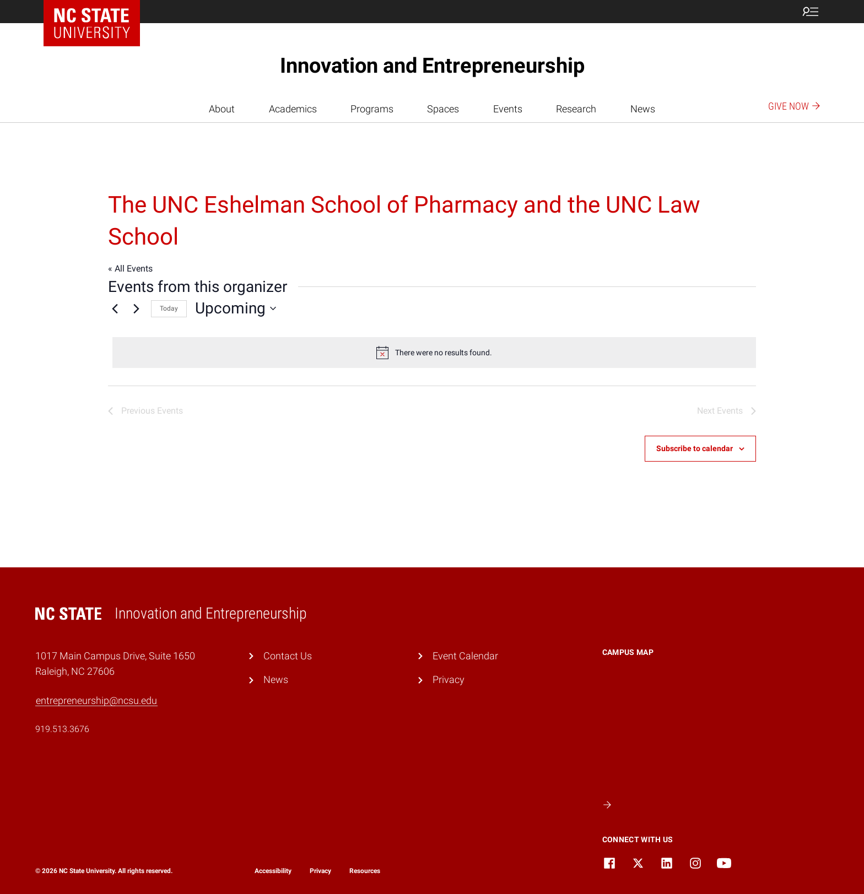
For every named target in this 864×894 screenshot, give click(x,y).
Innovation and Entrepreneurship (432, 65)
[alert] (434, 352)
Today (169, 308)
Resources (364, 871)
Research (576, 109)
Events (507, 109)
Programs (371, 109)
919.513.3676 (62, 729)
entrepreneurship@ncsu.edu (96, 700)
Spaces (443, 109)
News (642, 109)
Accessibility (273, 871)
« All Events (130, 268)
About (222, 109)
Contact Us (287, 656)
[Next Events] (136, 308)
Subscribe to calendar (694, 448)
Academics (293, 109)
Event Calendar (465, 656)
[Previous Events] (114, 308)
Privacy (449, 679)
